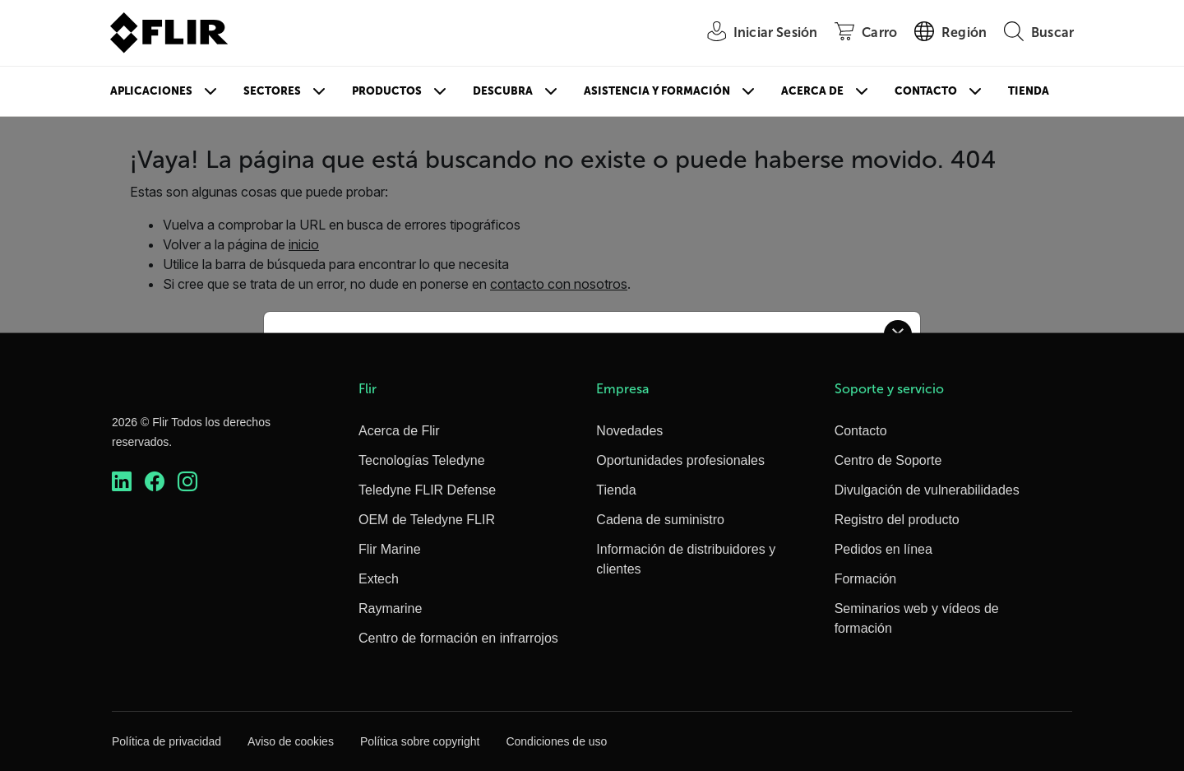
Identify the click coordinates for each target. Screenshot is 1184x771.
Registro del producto (897, 520)
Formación (866, 579)
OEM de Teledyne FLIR (426, 520)
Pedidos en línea (883, 549)
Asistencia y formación (657, 91)
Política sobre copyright (420, 741)
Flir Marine (389, 549)
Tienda (1028, 91)
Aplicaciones (151, 91)
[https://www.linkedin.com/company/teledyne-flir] (122, 481)
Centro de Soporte (888, 460)
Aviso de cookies (290, 741)
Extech (378, 579)
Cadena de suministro (660, 520)
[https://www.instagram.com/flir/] (187, 481)
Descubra (503, 91)
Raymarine (390, 608)
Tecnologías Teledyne (421, 460)
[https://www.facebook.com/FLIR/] (154, 481)
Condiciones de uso (556, 741)
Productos (387, 91)
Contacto (926, 91)
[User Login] (753, 33)
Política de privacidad (166, 741)
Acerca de (812, 91)
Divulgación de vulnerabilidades (927, 490)
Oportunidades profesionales (680, 460)
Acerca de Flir (399, 431)
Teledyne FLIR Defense (427, 490)
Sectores (272, 91)
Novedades (629, 431)
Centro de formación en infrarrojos (458, 638)
